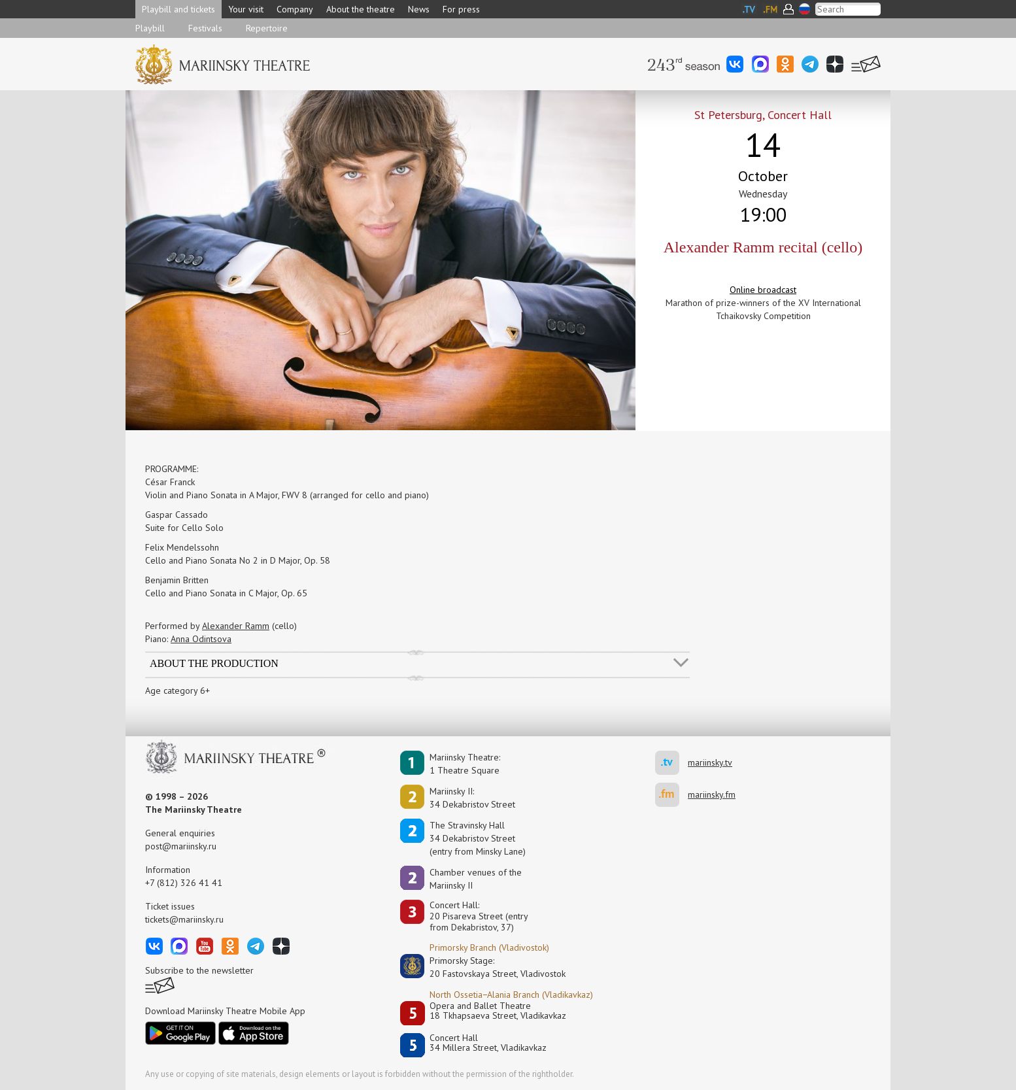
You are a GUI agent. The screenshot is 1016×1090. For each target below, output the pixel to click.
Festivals (205, 28)
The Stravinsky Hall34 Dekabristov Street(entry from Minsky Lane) (478, 838)
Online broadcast (763, 290)
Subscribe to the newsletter (199, 970)
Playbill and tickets (178, 9)
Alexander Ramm (235, 626)
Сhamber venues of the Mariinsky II (476, 878)
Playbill (150, 28)
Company (295, 9)
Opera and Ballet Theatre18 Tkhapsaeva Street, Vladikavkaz (498, 1011)
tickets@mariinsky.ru (184, 919)
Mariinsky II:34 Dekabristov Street (472, 797)
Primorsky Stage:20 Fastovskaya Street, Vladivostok (488, 967)
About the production (214, 663)
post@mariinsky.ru (180, 846)
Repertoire (267, 28)
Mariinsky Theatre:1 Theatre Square (465, 763)
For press (461, 9)
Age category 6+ (177, 690)
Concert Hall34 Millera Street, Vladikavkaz (488, 1043)
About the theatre (360, 9)
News (419, 9)
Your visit (245, 9)
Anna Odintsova (201, 639)
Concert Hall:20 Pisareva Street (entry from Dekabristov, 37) (479, 916)
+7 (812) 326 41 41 (183, 883)
